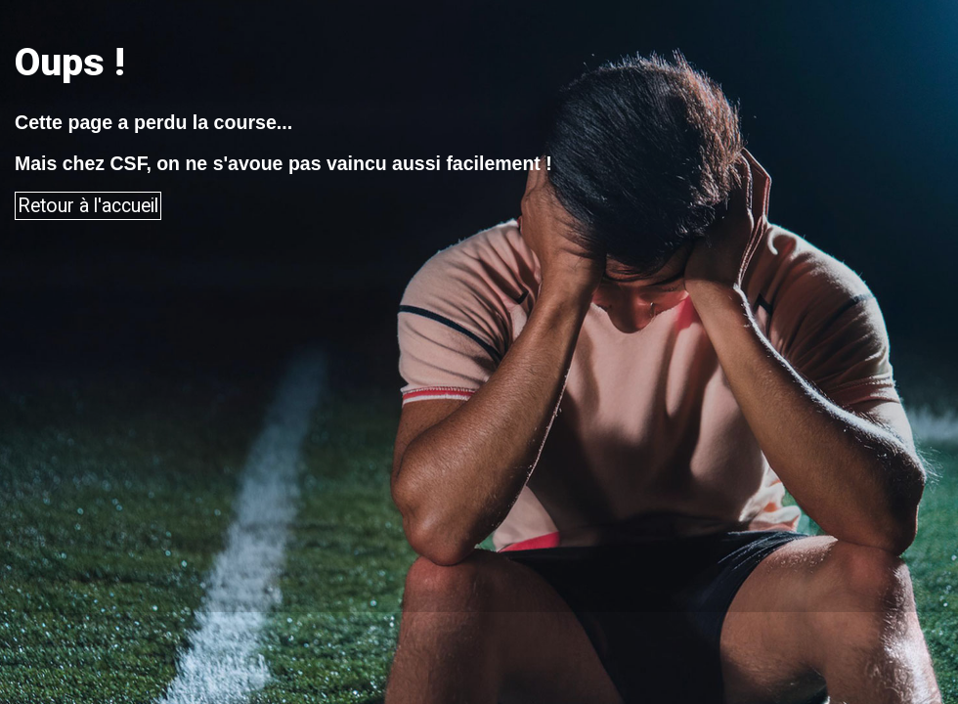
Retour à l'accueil (88, 206)
